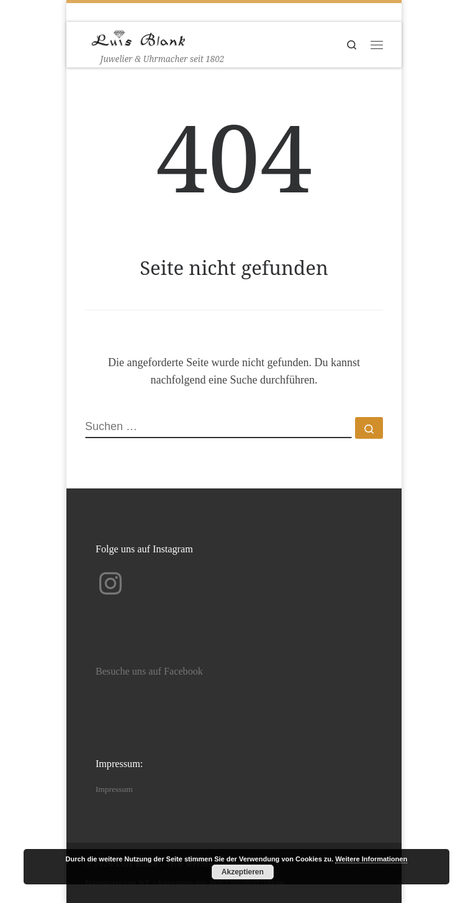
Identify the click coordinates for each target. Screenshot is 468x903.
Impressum (114, 789)
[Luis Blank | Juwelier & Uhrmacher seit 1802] (138, 37)
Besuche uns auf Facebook (149, 671)
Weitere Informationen (371, 859)
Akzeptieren (243, 872)
